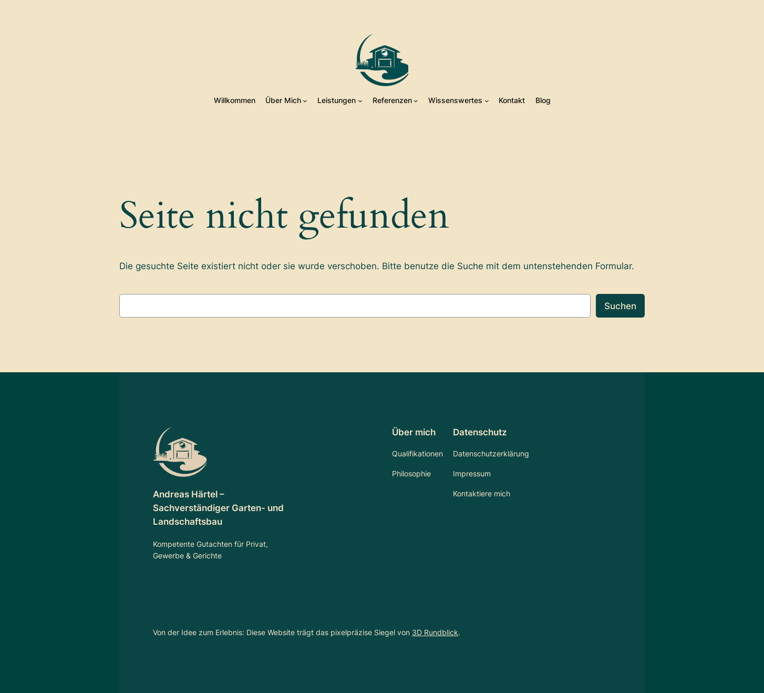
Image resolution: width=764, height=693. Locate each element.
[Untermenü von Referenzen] (416, 100)
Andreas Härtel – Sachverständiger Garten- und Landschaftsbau (218, 508)
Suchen (620, 306)
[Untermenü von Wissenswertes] (486, 100)
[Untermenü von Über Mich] (305, 100)
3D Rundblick (435, 632)
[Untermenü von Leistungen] (360, 100)
